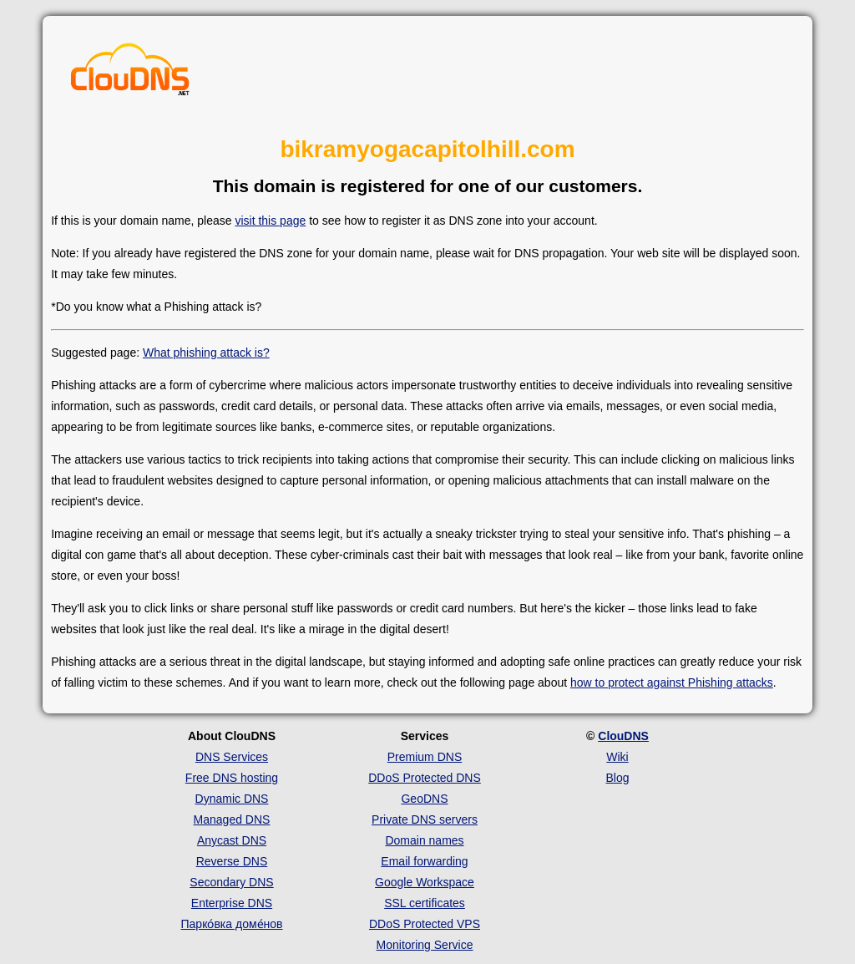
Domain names (424, 840)
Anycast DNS (231, 840)
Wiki (617, 757)
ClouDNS (623, 736)
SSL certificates (424, 903)
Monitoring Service (425, 944)
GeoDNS (424, 798)
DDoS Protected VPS (424, 924)
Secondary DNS (231, 882)
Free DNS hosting (231, 777)
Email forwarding (424, 861)
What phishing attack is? (206, 352)
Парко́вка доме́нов (232, 924)
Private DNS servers (425, 819)
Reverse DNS (232, 861)
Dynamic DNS (232, 798)
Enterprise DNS (231, 903)
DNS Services (231, 757)
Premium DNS (424, 757)
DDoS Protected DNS (424, 777)
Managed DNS (232, 819)
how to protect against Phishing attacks (671, 682)
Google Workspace (424, 882)
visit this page (270, 220)
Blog (617, 777)
